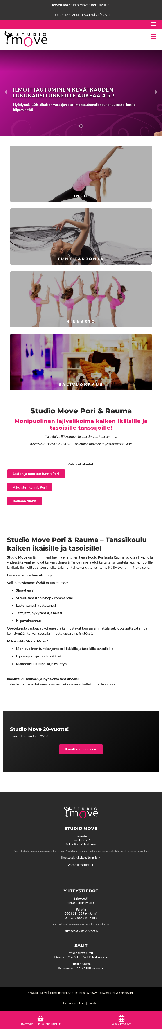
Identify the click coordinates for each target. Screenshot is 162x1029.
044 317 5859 (74, 917)
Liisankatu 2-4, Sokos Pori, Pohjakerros (79, 957)
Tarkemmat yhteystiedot (79, 931)
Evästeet (93, 1003)
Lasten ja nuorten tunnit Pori (36, 473)
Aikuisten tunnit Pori (30, 487)
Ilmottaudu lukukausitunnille (79, 857)
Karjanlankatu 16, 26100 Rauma (79, 968)
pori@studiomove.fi (79, 902)
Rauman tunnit (24, 501)
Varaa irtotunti (79, 864)
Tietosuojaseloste (74, 1003)
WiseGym (92, 992)
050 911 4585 (74, 913)
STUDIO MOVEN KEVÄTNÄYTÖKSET (81, 15)
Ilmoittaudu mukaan (81, 749)
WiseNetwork (125, 992)
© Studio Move (37, 992)
